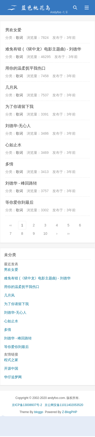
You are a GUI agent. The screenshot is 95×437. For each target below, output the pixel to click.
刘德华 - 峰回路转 (21, 183)
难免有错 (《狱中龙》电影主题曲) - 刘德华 (43, 49)
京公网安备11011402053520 (64, 405)
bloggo (38, 412)
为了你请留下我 (19, 106)
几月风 (11, 87)
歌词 (19, 38)
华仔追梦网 (13, 377)
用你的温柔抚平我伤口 (25, 68)
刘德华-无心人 (18, 126)
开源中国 (11, 368)
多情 (9, 164)
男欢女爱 (13, 30)
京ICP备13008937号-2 (27, 405)
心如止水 (13, 145)
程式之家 (11, 360)
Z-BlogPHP (69, 412)
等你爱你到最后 (19, 202)
